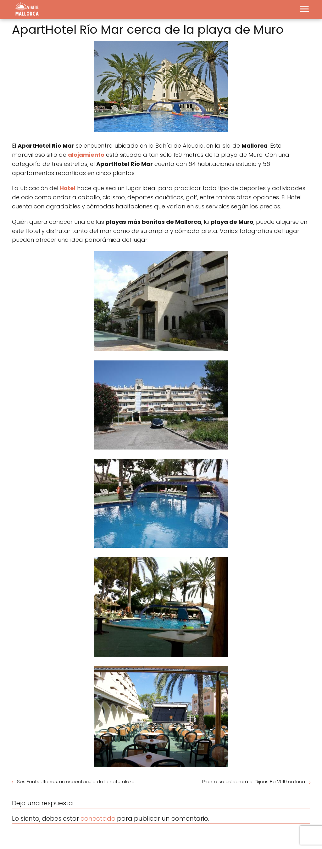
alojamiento (86, 155)
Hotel (67, 188)
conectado (97, 818)
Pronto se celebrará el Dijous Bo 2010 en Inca (253, 781)
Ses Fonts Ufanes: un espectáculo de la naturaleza (76, 781)
